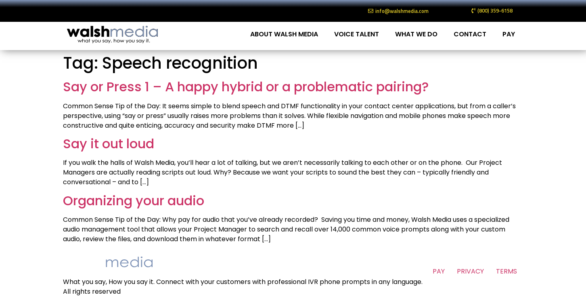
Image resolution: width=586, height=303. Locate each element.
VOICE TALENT (356, 34)
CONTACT (470, 34)
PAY (508, 34)
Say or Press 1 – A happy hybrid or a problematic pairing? (246, 87)
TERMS (506, 271)
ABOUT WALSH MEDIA (284, 34)
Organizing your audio (133, 200)
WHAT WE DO (416, 34)
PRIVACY (470, 271)
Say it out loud (108, 144)
